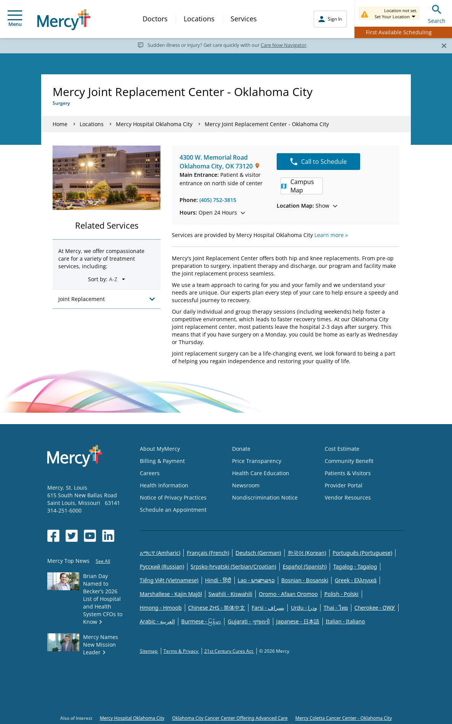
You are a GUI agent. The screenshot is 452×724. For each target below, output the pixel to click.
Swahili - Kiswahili (230, 593)
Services (244, 18)
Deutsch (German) (258, 552)
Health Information (164, 485)
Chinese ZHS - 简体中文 (216, 607)
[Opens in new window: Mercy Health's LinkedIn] (108, 536)
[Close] (444, 45)
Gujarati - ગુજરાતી (248, 621)
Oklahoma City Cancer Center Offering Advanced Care (229, 718)
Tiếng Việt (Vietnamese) (169, 580)
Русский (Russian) (162, 566)
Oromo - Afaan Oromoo (288, 593)
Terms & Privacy (181, 651)
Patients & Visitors (348, 473)
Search (437, 13)
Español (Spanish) (305, 566)
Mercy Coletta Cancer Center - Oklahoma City (343, 718)
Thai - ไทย (336, 607)
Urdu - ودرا (304, 607)
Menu (15, 18)
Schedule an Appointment (173, 509)
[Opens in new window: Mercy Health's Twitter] (72, 536)
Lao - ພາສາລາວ (256, 580)
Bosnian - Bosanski (304, 580)
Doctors (155, 18)
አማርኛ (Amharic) (160, 552)
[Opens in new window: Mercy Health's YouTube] (90, 536)
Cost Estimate (342, 448)
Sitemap (149, 651)
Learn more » (331, 235)
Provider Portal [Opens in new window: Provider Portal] (343, 485)
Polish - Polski (341, 593)
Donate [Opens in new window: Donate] (241, 448)
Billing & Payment (162, 461)
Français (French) (208, 552)
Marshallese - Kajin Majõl (171, 593)
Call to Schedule (318, 161)
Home (60, 124)
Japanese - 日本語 (297, 621)
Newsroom (246, 485)
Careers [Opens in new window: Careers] (150, 473)
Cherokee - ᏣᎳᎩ (374, 607)
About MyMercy (160, 448)
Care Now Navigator (283, 45)
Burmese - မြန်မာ (201, 621)
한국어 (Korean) (307, 552)
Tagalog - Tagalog (355, 566)
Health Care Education (260, 473)
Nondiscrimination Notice (265, 497)
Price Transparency (256, 461)
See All (103, 561)
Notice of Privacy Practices (173, 497)
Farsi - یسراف (268, 607)
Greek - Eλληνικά (356, 580)
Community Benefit (349, 461)
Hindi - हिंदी (218, 580)
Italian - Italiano (345, 621)
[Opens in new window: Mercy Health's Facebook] (53, 536)
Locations (199, 18)
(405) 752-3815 (217, 199)
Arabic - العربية (157, 621)
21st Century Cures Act (229, 651)
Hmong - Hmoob (161, 607)
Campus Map (297, 186)
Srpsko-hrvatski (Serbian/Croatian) (233, 566)
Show (307, 205)
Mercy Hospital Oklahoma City (154, 124)
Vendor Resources (348, 497)
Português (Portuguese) (363, 552)
